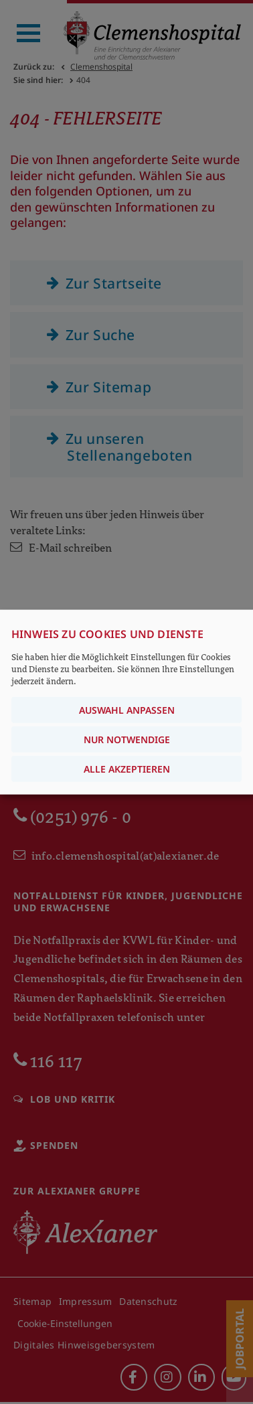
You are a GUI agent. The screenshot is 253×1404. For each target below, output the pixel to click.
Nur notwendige (127, 739)
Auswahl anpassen (127, 710)
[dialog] (126, 702)
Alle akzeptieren (127, 769)
